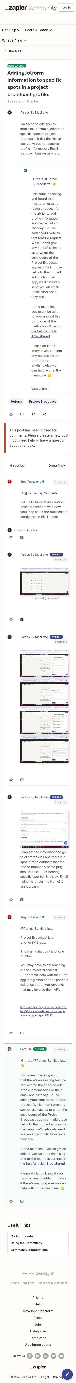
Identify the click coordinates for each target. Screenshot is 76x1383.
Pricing (38, 1298)
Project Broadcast (42, 401)
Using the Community (26, 1243)
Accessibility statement (52, 1282)
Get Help (11, 29)
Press (38, 1318)
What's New (14, 40)
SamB (24, 1049)
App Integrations (38, 1345)
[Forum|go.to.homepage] (29, 7)
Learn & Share (39, 29)
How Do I (14, 51)
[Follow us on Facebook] (30, 1356)
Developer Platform (38, 1311)
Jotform (16, 401)
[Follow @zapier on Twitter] (53, 1356)
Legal (45, 1377)
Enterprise (38, 1331)
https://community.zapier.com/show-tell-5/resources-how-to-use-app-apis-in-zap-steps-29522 (43, 1011)
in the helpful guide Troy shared (46, 331)
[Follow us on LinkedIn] (38, 1356)
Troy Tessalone (30, 481)
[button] (66, 7)
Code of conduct (23, 1236)
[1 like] (22, 530)
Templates (38, 1338)
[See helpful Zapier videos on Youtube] (61, 1356)
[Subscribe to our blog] (46, 1356)
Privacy (58, 1377)
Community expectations (29, 1250)
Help (38, 1304)
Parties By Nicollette (34, 112)
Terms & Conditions (21, 1282)
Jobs (38, 1324)
